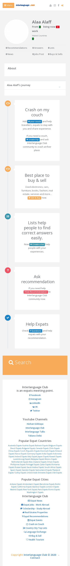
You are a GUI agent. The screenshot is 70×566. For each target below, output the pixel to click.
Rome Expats (54, 489)
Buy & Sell (35, 535)
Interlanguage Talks (35, 431)
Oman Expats (53, 462)
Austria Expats (28, 445)
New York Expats (30, 489)
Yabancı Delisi (35, 435)
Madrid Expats (16, 489)
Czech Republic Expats (30, 451)
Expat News (35, 500)
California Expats (24, 487)
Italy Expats (32, 456)
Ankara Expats (16, 484)
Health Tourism (35, 539)
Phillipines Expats (17, 464)
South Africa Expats (53, 467)
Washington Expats (35, 492)
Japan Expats (43, 456)
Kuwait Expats (55, 456)
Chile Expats (54, 448)
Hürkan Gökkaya (35, 423)
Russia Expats (20, 467)
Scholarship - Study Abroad (35, 508)
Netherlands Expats (19, 462)
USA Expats (57, 472)
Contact (35, 557)
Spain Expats (15, 470)
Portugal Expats (32, 464)
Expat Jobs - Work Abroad (35, 504)
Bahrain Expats (41, 445)
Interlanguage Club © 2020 (41, 554)
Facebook (35, 395)
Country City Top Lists (35, 528)
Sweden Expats (28, 470)
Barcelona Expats (47, 484)
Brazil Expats (15, 448)
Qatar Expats (45, 464)
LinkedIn (35, 403)
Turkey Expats (20, 472)
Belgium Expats (55, 445)
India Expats (47, 453)
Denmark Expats (47, 451)
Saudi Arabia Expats (35, 467)
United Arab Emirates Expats (39, 472)
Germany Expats (34, 453)
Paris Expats (43, 489)
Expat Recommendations (35, 516)
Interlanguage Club (35, 427)
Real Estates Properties (35, 512)
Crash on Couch (35, 524)
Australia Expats (15, 445)
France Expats (21, 453)
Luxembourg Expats (21, 459)
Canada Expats (42, 448)
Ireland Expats (21, 456)
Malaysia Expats (37, 459)
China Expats (14, 451)
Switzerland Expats (43, 470)
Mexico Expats (51, 459)
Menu (8, 5)
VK (35, 406)
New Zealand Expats (37, 462)
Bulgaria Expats (28, 448)
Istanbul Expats (38, 487)
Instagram (35, 399)
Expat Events (35, 520)
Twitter (35, 410)
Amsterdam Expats (31, 484)
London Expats (52, 487)
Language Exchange (35, 531)
